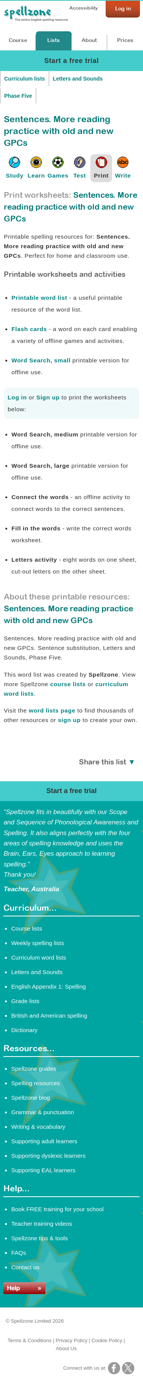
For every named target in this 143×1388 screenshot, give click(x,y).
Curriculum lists (24, 79)
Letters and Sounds (78, 79)
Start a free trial (71, 61)
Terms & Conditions (30, 1340)
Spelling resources (35, 1083)
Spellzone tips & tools (39, 1238)
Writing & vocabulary (38, 1126)
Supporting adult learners (44, 1141)
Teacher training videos (41, 1223)
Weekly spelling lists (37, 943)
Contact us (25, 1267)
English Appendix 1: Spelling (48, 986)
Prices (125, 40)
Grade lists (25, 1001)
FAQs (18, 1252)
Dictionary (24, 1030)
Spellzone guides (33, 1068)
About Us (66, 1348)
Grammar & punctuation (42, 1112)
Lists (53, 40)
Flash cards (29, 329)
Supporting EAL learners (43, 1170)
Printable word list (39, 297)
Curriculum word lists (38, 957)
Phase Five (18, 96)
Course (18, 40)
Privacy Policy (71, 1340)
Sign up (47, 397)
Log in (17, 397)
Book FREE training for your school (57, 1209)
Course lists (26, 928)
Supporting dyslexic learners (48, 1155)
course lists (68, 684)
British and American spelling (49, 1015)
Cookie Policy (107, 1340)
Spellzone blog (30, 1097)
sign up (69, 720)
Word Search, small (41, 360)
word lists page (52, 710)
